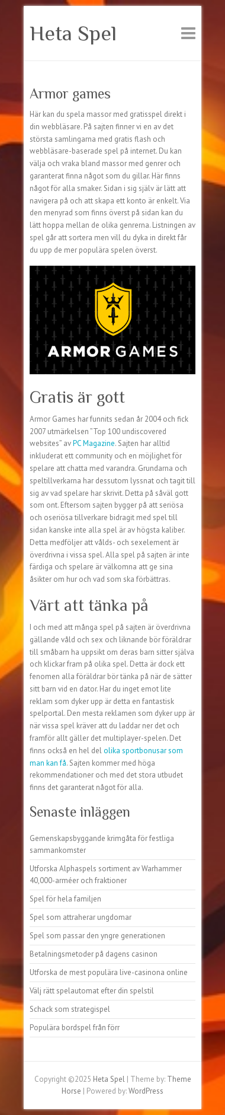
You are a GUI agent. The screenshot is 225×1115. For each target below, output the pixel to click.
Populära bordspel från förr (75, 1027)
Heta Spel (73, 33)
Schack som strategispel (70, 1009)
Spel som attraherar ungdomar (80, 917)
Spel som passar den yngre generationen (97, 936)
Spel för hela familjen (65, 899)
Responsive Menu (188, 33)
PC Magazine (94, 443)
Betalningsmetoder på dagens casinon (94, 954)
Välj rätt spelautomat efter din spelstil (92, 991)
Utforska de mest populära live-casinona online (109, 972)
